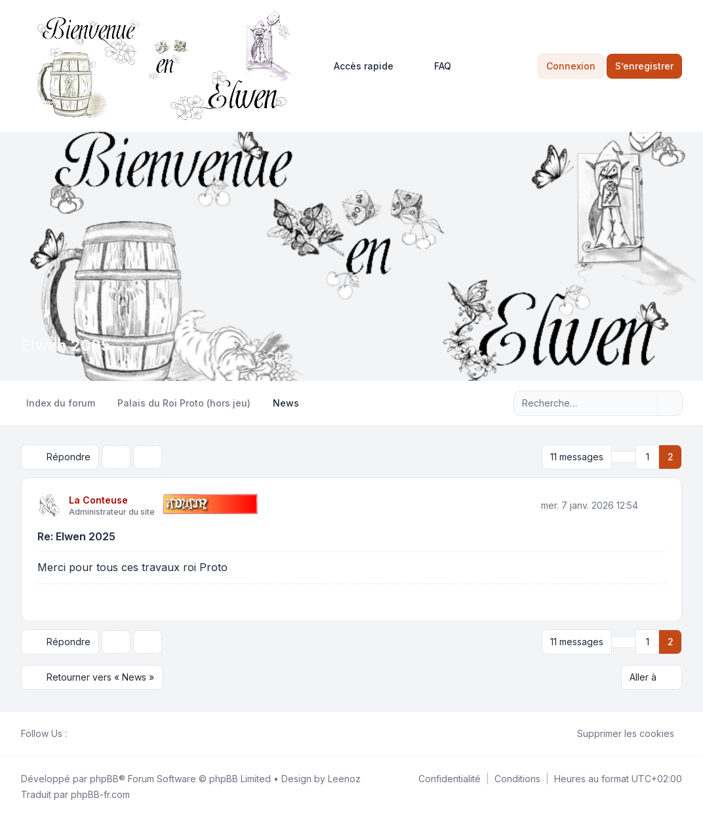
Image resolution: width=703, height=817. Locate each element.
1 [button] (647, 456)
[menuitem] (358, 66)
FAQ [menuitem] (434, 66)
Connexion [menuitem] (570, 65)
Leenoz (344, 778)
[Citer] (654, 505)
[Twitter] (85, 733)
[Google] (106, 733)
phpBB (104, 778)
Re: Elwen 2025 (76, 536)
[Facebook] (74, 733)
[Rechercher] (645, 403)
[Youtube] (95, 733)
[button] (623, 457)
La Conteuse (98, 500)
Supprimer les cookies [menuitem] (617, 734)
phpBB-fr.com (100, 794)
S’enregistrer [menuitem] (644, 65)
